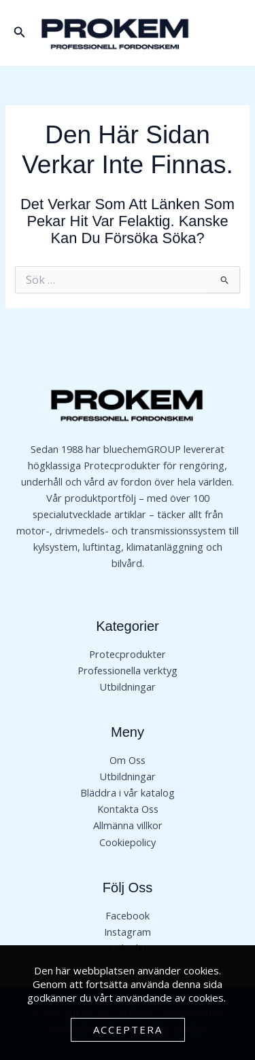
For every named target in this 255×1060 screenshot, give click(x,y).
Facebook (127, 915)
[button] (20, 32)
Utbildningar (127, 686)
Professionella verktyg (127, 670)
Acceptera (128, 1029)
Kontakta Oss (127, 809)
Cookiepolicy (127, 842)
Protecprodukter (127, 654)
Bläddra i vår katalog (127, 792)
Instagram (127, 931)
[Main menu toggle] (230, 32)
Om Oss (127, 760)
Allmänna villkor (128, 825)
